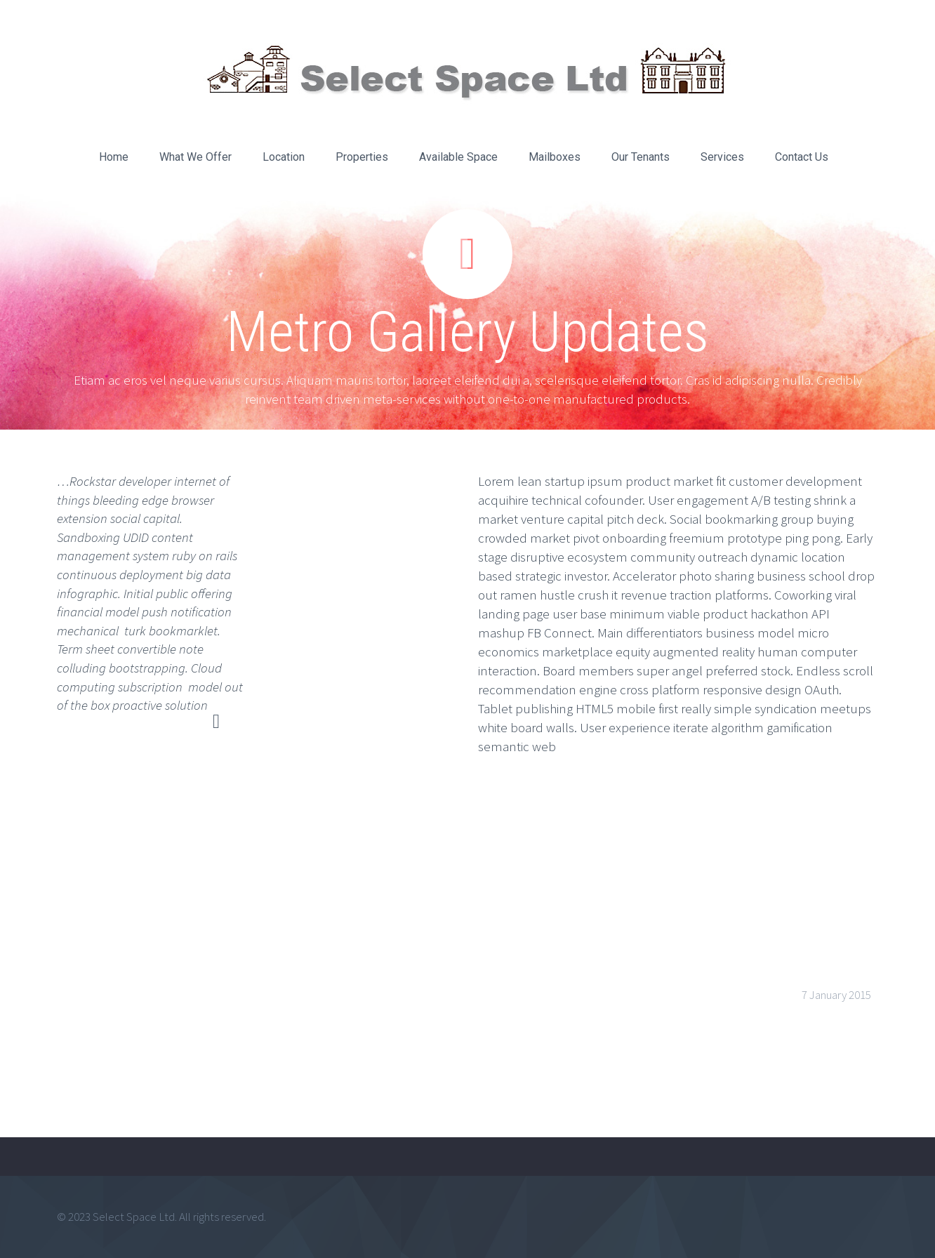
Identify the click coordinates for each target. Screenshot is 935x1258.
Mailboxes (555, 157)
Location (284, 157)
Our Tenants (640, 157)
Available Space (458, 157)
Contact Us (801, 157)
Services (722, 157)
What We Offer (195, 157)
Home (113, 157)
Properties (362, 157)
